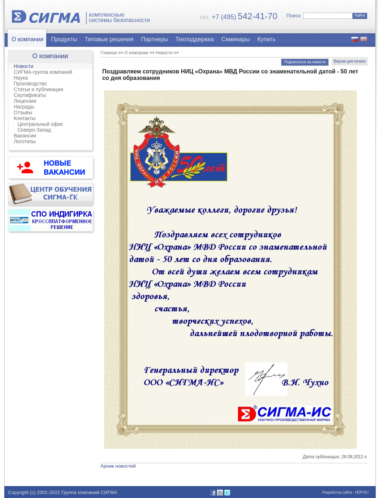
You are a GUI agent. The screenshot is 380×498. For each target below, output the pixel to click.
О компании (27, 39)
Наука (21, 78)
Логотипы (25, 141)
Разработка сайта (337, 492)
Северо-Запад (34, 130)
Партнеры (154, 39)
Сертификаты (30, 95)
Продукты (64, 39)
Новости (23, 66)
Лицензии (25, 101)
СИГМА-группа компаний (43, 72)
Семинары (235, 39)
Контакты (24, 118)
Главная (108, 52)
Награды (24, 107)
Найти (360, 15)
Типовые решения (109, 39)
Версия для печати (350, 61)
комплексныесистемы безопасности (119, 17)
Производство (30, 83)
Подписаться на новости (304, 62)
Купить (266, 39)
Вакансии (25, 136)
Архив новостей (118, 466)
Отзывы (23, 112)
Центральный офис (40, 124)
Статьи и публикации (38, 89)
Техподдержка (195, 39)
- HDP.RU (360, 492)
